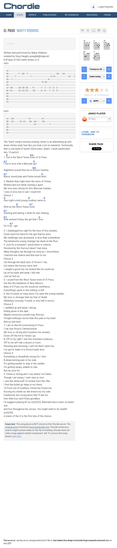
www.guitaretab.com (39, 427)
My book (72, 15)
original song (11, 427)
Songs (20, 15)
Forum (107, 15)
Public (49, 15)
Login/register (105, 6)
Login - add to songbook (90, 133)
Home (9, 15)
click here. (16, 436)
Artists (32, 15)
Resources (92, 15)
